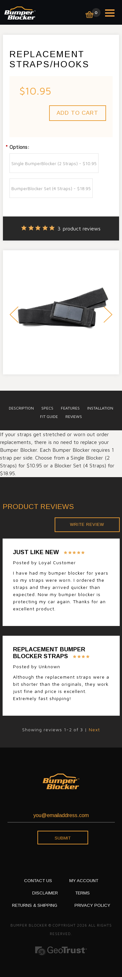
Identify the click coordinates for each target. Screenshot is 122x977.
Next (108, 315)
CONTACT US (38, 880)
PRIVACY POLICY (92, 905)
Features (70, 408)
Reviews (73, 416)
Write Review (87, 524)
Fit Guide (49, 416)
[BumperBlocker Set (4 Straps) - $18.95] (51, 188)
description (21, 408)
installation (100, 408)
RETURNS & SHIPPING (34, 905)
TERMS (82, 893)
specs (47, 408)
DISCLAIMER (45, 893)
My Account (83, 880)
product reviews (79, 228)
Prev (14, 315)
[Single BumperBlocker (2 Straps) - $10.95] (54, 163)
